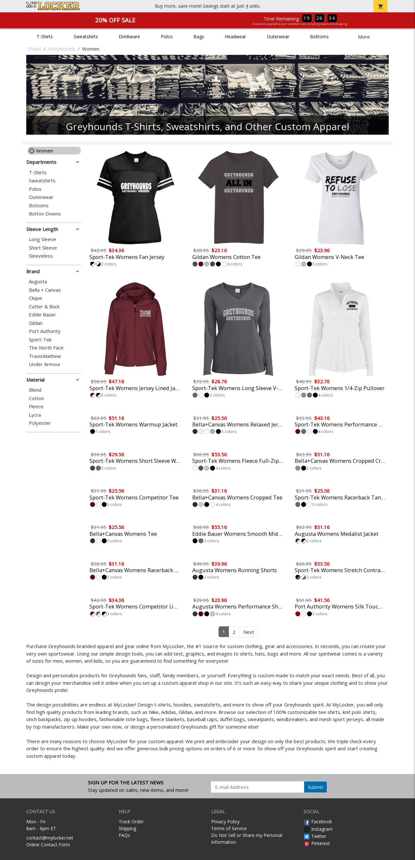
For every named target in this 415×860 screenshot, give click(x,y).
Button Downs (45, 213)
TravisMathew (45, 356)
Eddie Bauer (42, 314)
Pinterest (316, 843)
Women (41, 150)
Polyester (40, 423)
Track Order (131, 821)
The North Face (46, 347)
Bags (199, 36)
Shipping (127, 828)
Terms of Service (229, 828)
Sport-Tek (40, 339)
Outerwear (278, 36)
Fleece (36, 406)
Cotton (36, 398)
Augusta (38, 281)
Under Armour (45, 364)
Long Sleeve (42, 239)
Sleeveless (41, 256)
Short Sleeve (43, 248)
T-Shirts (45, 36)
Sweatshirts (86, 36)
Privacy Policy (225, 821)
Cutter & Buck (44, 306)
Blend (35, 390)
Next (248, 632)
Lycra (35, 415)
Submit (315, 787)
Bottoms (319, 36)
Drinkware (129, 36)
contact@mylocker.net (49, 838)
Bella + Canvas (45, 290)
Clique (35, 298)
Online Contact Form (48, 845)
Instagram (318, 829)
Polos (167, 36)
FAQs (124, 835)
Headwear (235, 36)
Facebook (317, 821)
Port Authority (45, 331)
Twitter (314, 836)
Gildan (35, 323)
